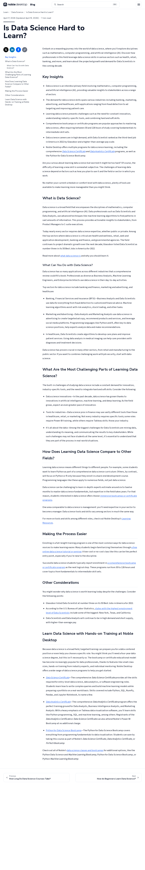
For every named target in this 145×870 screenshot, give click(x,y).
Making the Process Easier (16, 91)
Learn (5, 12)
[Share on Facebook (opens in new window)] (18, 49)
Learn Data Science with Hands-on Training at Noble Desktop (17, 102)
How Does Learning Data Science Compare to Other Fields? (17, 84)
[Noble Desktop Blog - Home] (19, 4)
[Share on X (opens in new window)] (5, 49)
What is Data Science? (15, 61)
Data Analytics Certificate (102, 151)
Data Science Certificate (74, 151)
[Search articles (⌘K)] (86, 5)
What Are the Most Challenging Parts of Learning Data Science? (18, 74)
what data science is (70, 255)
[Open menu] (139, 4)
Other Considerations (14, 95)
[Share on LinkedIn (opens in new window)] (12, 49)
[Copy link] (24, 49)
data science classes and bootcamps (85, 750)
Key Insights (10, 57)
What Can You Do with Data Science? (18, 66)
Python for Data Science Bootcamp (63, 730)
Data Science (17, 12)
